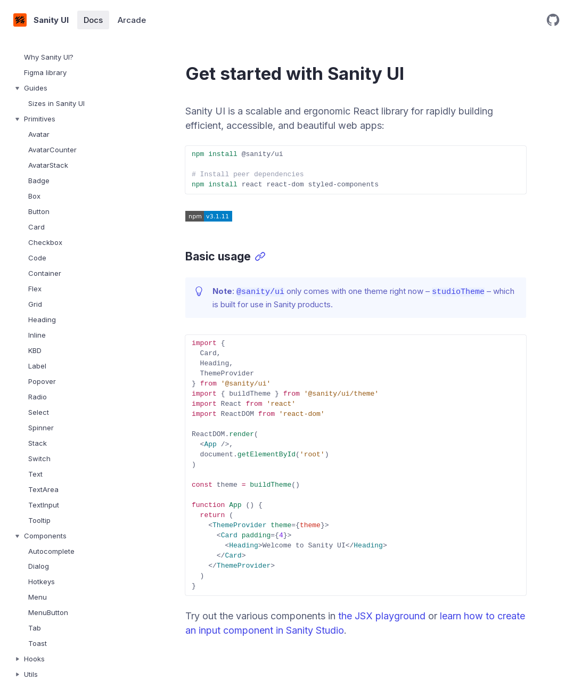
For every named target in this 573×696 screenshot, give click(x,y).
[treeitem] (69, 57)
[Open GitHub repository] (553, 20)
